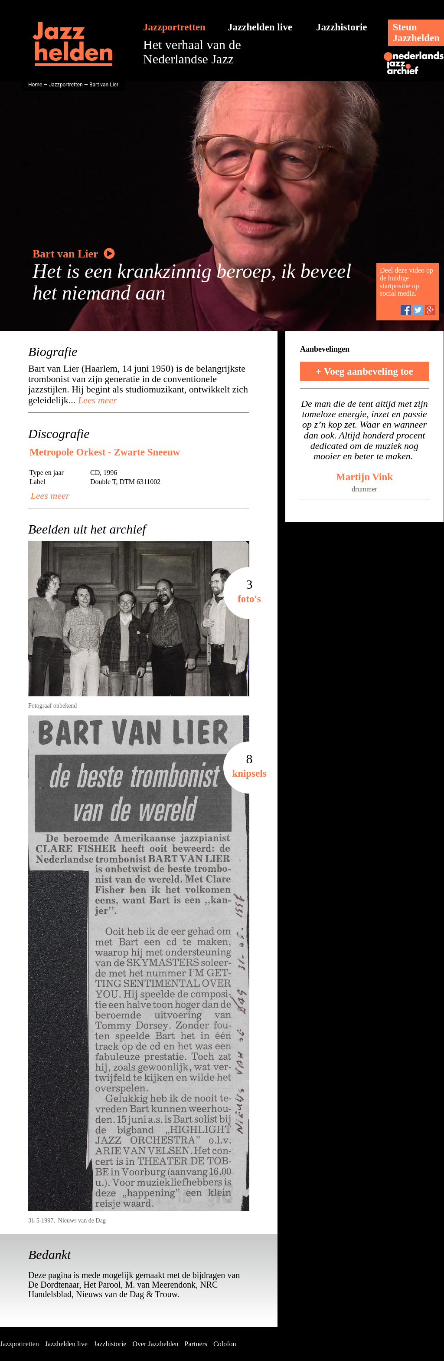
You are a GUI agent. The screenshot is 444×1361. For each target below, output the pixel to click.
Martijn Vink (364, 476)
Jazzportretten (174, 27)
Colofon (224, 1344)
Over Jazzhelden (155, 1344)
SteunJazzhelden (416, 32)
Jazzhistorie (341, 27)
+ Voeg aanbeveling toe (364, 371)
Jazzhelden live (260, 27)
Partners (196, 1344)
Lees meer (96, 400)
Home (35, 85)
